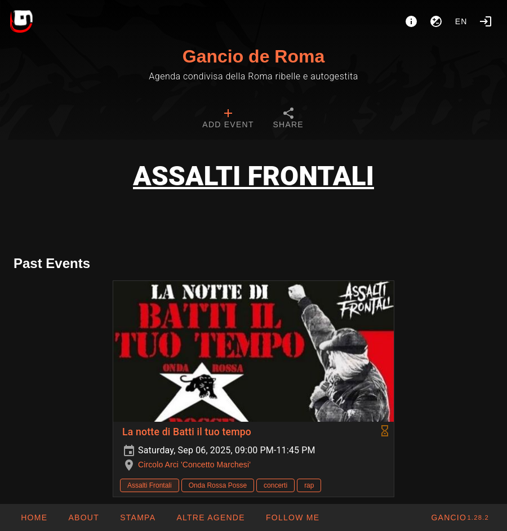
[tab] (228, 119)
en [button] (461, 21)
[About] (411, 21)
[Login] (485, 21)
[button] (210, 517)
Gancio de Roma (254, 56)
